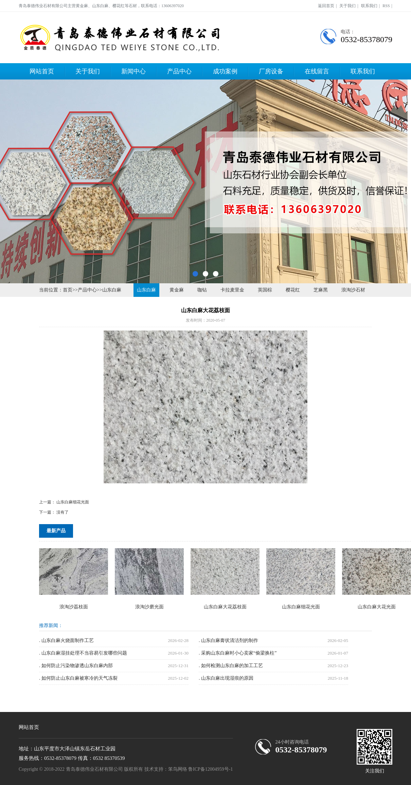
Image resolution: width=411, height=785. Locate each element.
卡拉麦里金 (232, 289)
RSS (386, 5)
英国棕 (265, 289)
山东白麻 (111, 289)
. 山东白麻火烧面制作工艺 (66, 640)
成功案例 (225, 71)
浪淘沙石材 (353, 289)
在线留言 (317, 71)
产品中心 (179, 71)
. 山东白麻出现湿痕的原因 (226, 678)
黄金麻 (176, 289)
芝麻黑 (321, 289)
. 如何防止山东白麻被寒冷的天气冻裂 (78, 678)
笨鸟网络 (177, 769)
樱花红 (293, 289)
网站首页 (42, 71)
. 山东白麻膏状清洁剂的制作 (228, 640)
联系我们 (369, 5)
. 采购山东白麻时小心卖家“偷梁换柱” (237, 653)
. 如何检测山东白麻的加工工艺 (231, 665)
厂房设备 (271, 71)
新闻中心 (133, 71)
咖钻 (202, 289)
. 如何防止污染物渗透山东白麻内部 (76, 665)
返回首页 (326, 5)
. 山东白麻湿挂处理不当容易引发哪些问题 (83, 653)
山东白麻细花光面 (72, 502)
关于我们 (347, 5)
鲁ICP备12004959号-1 (210, 769)
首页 (67, 289)
